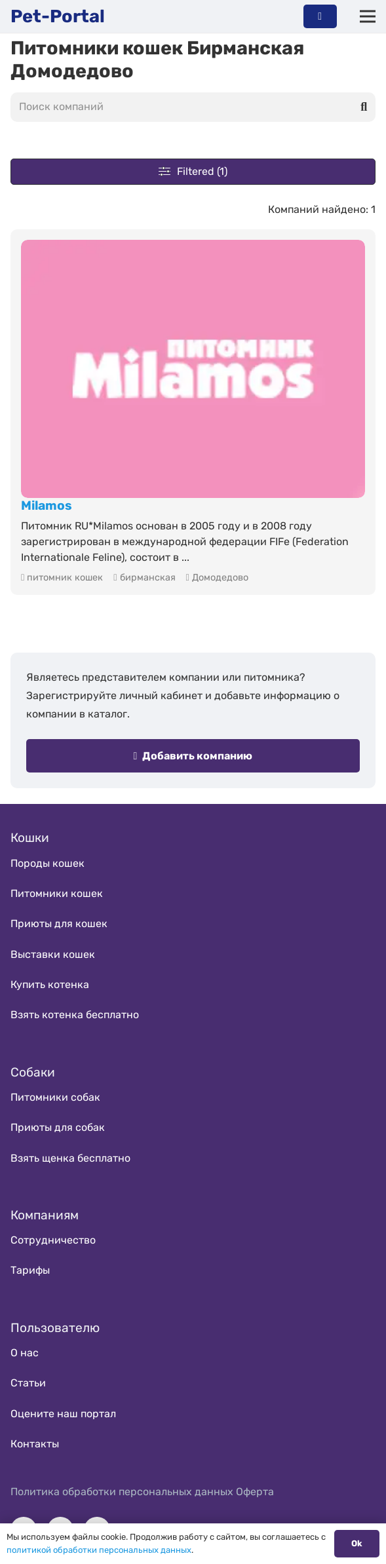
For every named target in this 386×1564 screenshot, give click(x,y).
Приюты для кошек (58, 923)
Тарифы (30, 1270)
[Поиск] (363, 107)
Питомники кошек (56, 893)
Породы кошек (47, 863)
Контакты (34, 1444)
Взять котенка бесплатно (74, 1014)
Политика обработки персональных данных (121, 1491)
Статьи (28, 1383)
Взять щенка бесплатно (70, 1158)
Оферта (255, 1491)
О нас (24, 1352)
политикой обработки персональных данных (99, 1550)
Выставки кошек (52, 954)
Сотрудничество (53, 1240)
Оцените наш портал (63, 1413)
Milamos (46, 505)
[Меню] (367, 16)
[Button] (320, 16)
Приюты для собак (57, 1127)
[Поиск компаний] (193, 107)
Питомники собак (55, 1097)
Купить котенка (49, 984)
